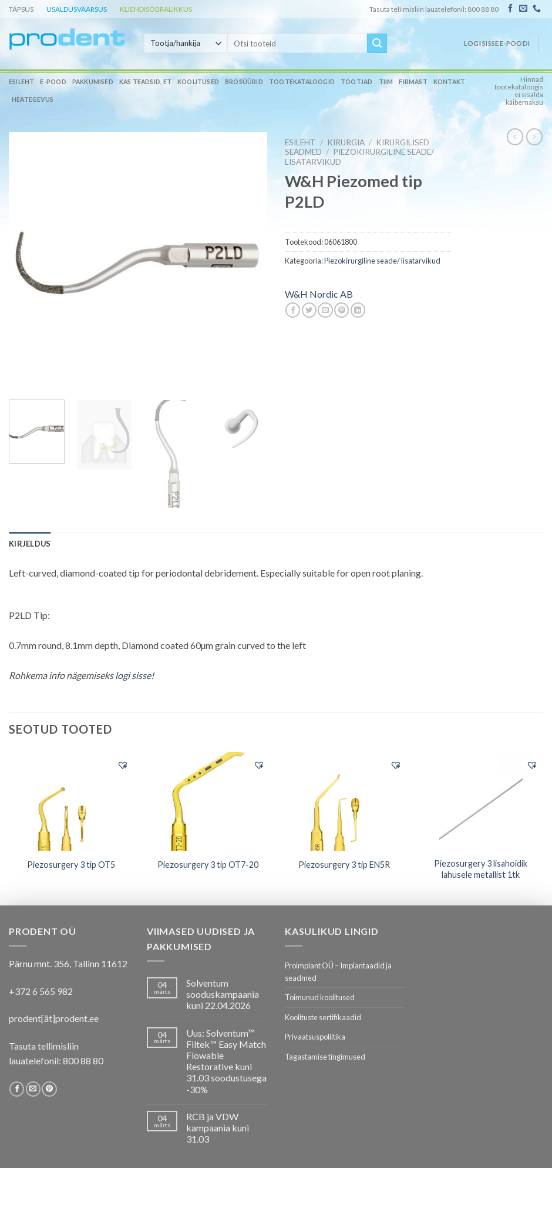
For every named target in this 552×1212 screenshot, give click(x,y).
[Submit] (377, 44)
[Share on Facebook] (292, 310)
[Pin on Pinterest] (341, 310)
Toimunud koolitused (320, 997)
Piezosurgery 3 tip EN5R (344, 865)
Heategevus (32, 99)
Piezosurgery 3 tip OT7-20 (207, 865)
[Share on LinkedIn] (358, 310)
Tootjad (356, 81)
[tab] (30, 543)
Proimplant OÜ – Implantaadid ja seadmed (338, 971)
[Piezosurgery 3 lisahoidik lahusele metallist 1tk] (480, 801)
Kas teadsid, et (145, 81)
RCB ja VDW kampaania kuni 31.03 (217, 1127)
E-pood (53, 81)
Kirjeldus (30, 543)
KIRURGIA (346, 142)
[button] (122, 765)
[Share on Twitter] (309, 310)
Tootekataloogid (302, 81)
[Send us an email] (523, 9)
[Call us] (537, 9)
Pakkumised (92, 81)
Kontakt (449, 81)
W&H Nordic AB (319, 293)
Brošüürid (244, 81)
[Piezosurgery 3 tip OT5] (71, 801)
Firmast (413, 81)
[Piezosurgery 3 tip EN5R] (344, 801)
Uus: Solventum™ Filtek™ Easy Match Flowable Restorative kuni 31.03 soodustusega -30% (226, 1061)
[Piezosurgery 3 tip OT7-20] (207, 801)
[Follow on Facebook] (510, 9)
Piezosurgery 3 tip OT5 (71, 865)
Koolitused (198, 81)
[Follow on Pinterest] (49, 1089)
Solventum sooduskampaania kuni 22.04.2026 (222, 994)
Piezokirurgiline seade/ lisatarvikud (382, 260)
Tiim (386, 81)
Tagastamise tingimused (325, 1056)
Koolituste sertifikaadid (323, 1017)
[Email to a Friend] (325, 310)
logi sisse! (134, 675)
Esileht (21, 81)
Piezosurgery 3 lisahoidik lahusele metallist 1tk (480, 869)
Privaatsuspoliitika (315, 1036)
